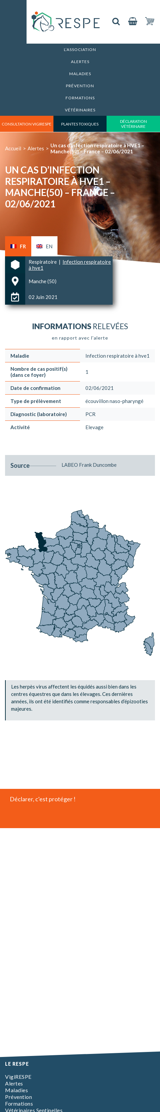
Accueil (13, 148)
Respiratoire (43, 262)
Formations (80, 97)
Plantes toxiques (79, 124)
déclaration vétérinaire (133, 124)
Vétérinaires (80, 109)
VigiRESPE (18, 1076)
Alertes (80, 61)
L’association (80, 49)
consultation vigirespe (26, 124)
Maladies (80, 73)
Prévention (80, 85)
